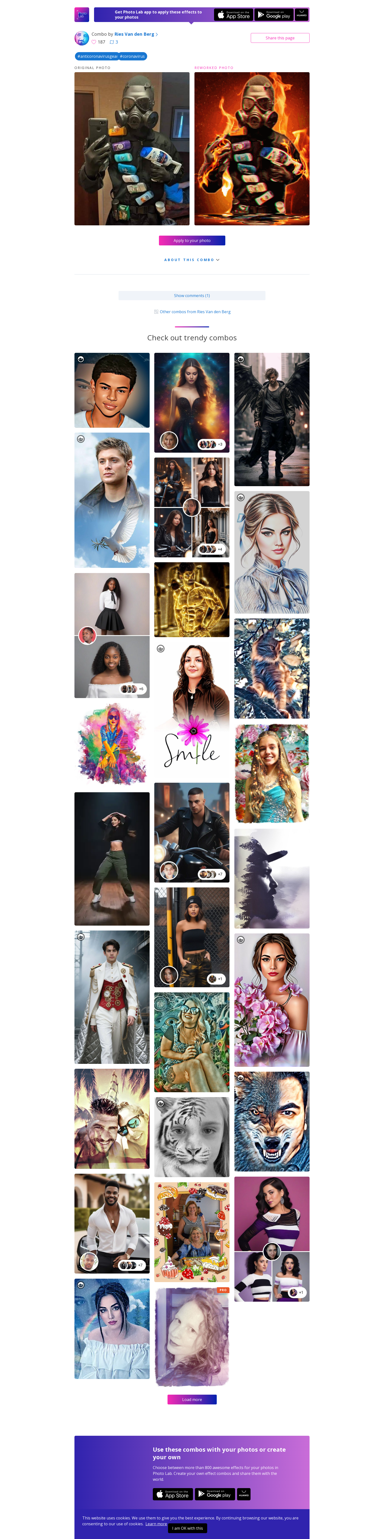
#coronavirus (132, 56)
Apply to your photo (192, 240)
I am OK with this (187, 1528)
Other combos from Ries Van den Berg (191, 311)
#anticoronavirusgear (97, 56)
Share (280, 38)
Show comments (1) (192, 295)
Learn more (156, 1524)
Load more (192, 1399)
